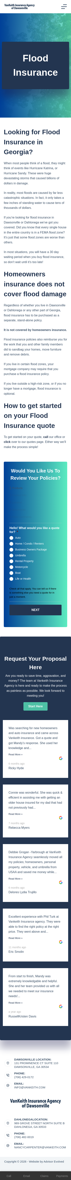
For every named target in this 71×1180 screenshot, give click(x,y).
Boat (18, 572)
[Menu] (64, 6)
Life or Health (23, 578)
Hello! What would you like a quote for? (34, 530)
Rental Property (24, 561)
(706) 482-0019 (24, 1137)
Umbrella (20, 555)
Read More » (16, 754)
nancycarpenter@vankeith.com (40, 1147)
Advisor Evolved (54, 1161)
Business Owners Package (31, 549)
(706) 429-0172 (24, 1077)
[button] (35, 706)
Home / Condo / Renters (29, 543)
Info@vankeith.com (29, 1087)
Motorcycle (21, 566)
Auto (18, 537)
